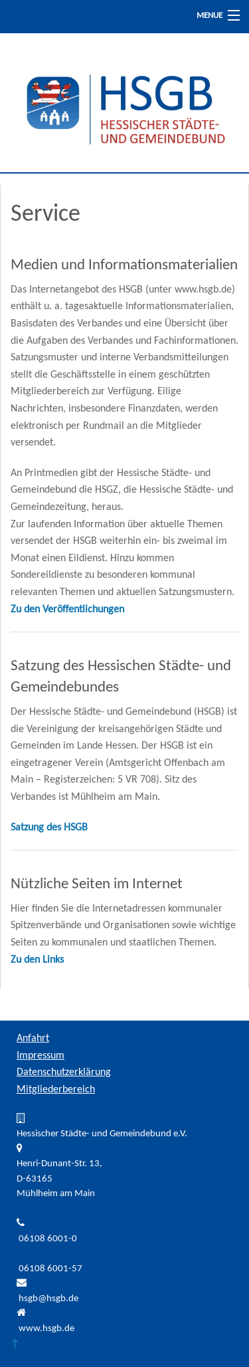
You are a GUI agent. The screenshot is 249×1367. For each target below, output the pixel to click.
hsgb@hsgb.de (48, 1299)
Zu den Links (37, 960)
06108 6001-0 (48, 1239)
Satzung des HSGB (49, 827)
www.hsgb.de (46, 1329)
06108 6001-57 (50, 1269)
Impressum (40, 1056)
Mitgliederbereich (56, 1089)
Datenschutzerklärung (64, 1072)
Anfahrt (33, 1038)
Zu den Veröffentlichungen (67, 609)
